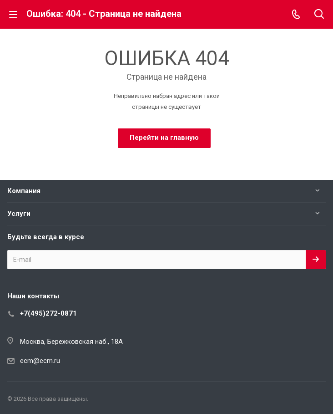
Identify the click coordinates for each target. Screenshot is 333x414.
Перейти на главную (164, 137)
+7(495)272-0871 (48, 313)
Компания (23, 191)
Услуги (18, 214)
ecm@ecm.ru (40, 361)
